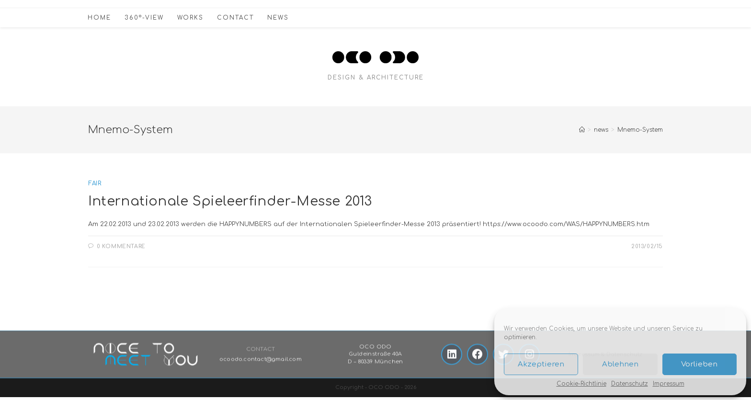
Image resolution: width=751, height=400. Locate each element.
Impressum (668, 383)
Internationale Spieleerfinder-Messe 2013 (235, 201)
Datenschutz (629, 383)
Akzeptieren (541, 364)
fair (94, 183)
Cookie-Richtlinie (581, 383)
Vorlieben (699, 364)
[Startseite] (582, 129)
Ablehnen (620, 364)
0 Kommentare (121, 247)
